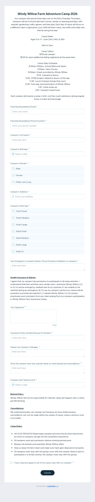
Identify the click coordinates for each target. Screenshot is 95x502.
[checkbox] (11, 462)
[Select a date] (49, 154)
